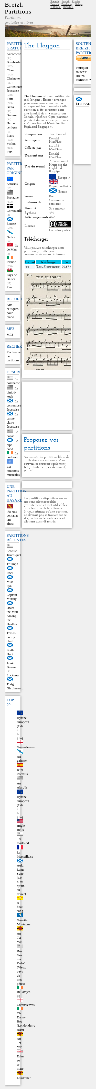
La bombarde (13, 381)
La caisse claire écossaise (13, 420)
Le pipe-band (12, 445)
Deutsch (54, 4)
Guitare (12, 115)
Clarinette (13, 78)
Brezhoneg (66, 4)
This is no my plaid (11, 637)
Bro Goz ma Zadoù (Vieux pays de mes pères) (21, 967)
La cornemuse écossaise (14, 405)
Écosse (11, 224)
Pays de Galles (12, 277)
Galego (78, 4)
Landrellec (24, 1078)
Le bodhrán (12, 455)
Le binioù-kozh (12, 392)
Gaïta (10, 107)
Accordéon (14, 54)
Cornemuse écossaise (14, 89)
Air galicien (22, 759)
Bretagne (13, 197)
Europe (62, 177)
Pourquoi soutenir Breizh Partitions (82, 74)
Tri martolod (23, 841)
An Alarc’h (22, 785)
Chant (11, 70)
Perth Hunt (10, 652)
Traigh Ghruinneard (15, 686)
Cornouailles (15, 211)
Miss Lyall (10, 584)
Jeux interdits (22, 772)
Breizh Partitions (18, 8)
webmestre (54, 518)
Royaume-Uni (58, 186)
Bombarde (13, 62)
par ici (28, 470)
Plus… (11, 152)
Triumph (12, 564)
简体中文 (68, 7)
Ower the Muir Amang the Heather (12, 616)
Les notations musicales (13, 471)
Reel (10, 573)
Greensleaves (26, 1005)
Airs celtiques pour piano (12, 311)
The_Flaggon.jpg (48, 266)
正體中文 (55, 7)
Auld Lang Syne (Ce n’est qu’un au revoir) (21, 879)
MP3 (10, 334)
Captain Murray (12, 597)
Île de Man (12, 247)
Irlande (11, 262)
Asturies (12, 184)
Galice (11, 237)
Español (76, 1)
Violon (11, 144)
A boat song (20, 907)
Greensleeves (26, 747)
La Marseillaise (25, 854)
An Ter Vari (20, 937)
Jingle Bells (21, 828)
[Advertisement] (47, 72)
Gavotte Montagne (23, 922)
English (66, 1)
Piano (10, 135)
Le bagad (12, 434)
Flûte (10, 99)
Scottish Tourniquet (14, 553)
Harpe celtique (12, 125)
